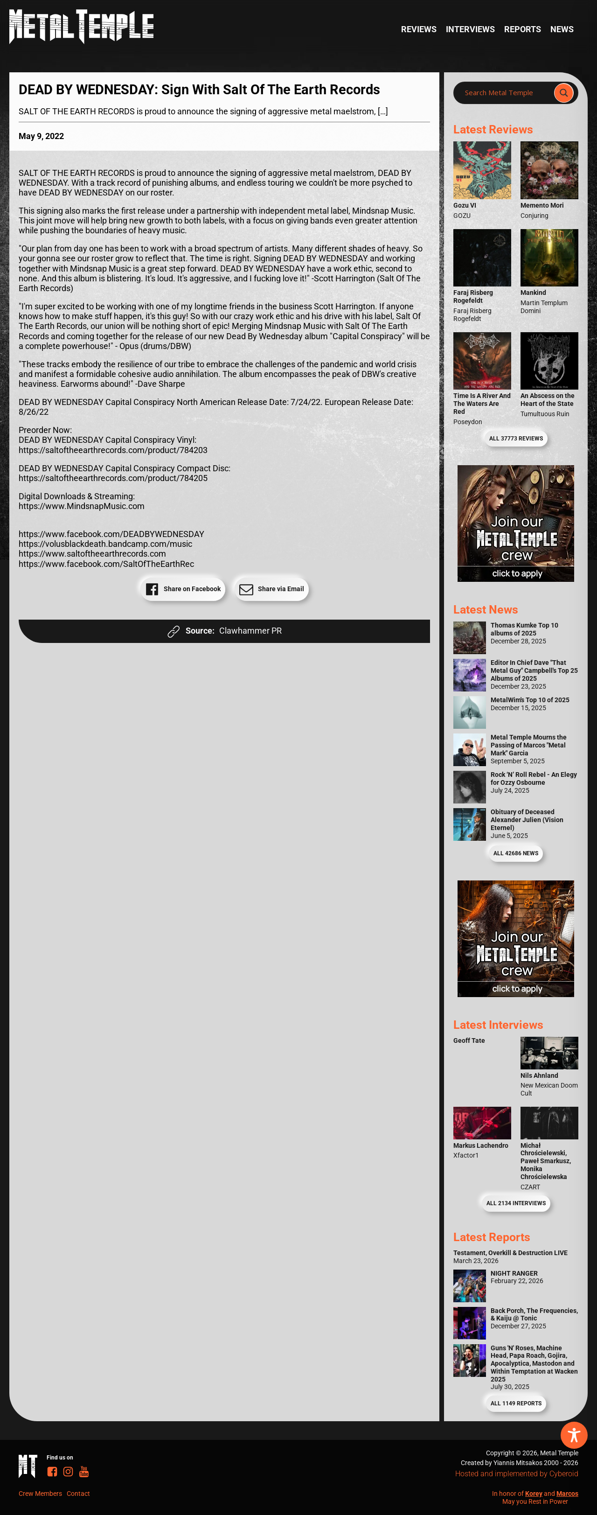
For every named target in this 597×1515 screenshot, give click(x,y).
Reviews (419, 29)
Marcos (567, 1493)
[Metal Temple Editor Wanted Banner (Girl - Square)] (516, 579)
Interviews (470, 29)
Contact (78, 1493)
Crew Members (40, 1493)
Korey (533, 1493)
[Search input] (506, 92)
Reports (522, 29)
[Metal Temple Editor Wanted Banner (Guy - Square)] (516, 994)
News (562, 29)
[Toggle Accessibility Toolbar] (574, 1435)
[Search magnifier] (564, 93)
